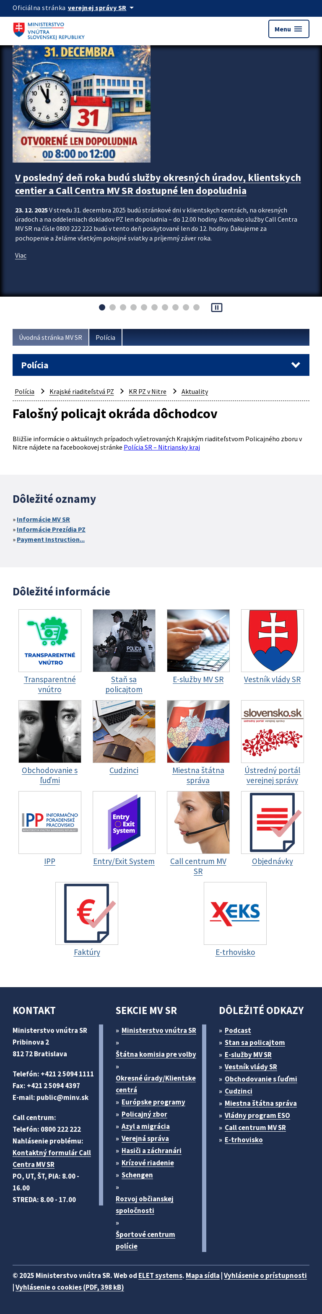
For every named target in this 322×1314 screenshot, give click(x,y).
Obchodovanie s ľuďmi (261, 1079)
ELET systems (160, 1275)
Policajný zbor (144, 1114)
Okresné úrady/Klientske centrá (156, 1083)
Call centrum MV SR (255, 1127)
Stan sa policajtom (255, 1042)
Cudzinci (238, 1091)
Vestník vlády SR (251, 1066)
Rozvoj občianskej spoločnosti (145, 1204)
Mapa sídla (203, 1275)
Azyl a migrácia (146, 1126)
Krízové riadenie (148, 1162)
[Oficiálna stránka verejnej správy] (102, 8)
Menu (289, 29)
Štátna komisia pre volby (156, 1054)
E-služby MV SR (248, 1054)
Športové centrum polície (145, 1240)
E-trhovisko (244, 1139)
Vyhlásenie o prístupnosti (265, 1275)
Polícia (105, 337)
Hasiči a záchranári (152, 1150)
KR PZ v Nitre (147, 391)
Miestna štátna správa (261, 1103)
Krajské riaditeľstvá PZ (81, 391)
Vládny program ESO (257, 1115)
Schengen (137, 1174)
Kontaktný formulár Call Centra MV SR (52, 1158)
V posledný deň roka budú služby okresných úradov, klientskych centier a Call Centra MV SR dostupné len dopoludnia (158, 184)
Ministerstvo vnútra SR (159, 1030)
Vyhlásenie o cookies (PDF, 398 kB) (70, 1287)
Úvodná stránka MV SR (50, 337)
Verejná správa (145, 1138)
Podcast (238, 1030)
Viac (20, 255)
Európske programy (153, 1102)
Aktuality (195, 391)
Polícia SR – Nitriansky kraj (162, 447)
